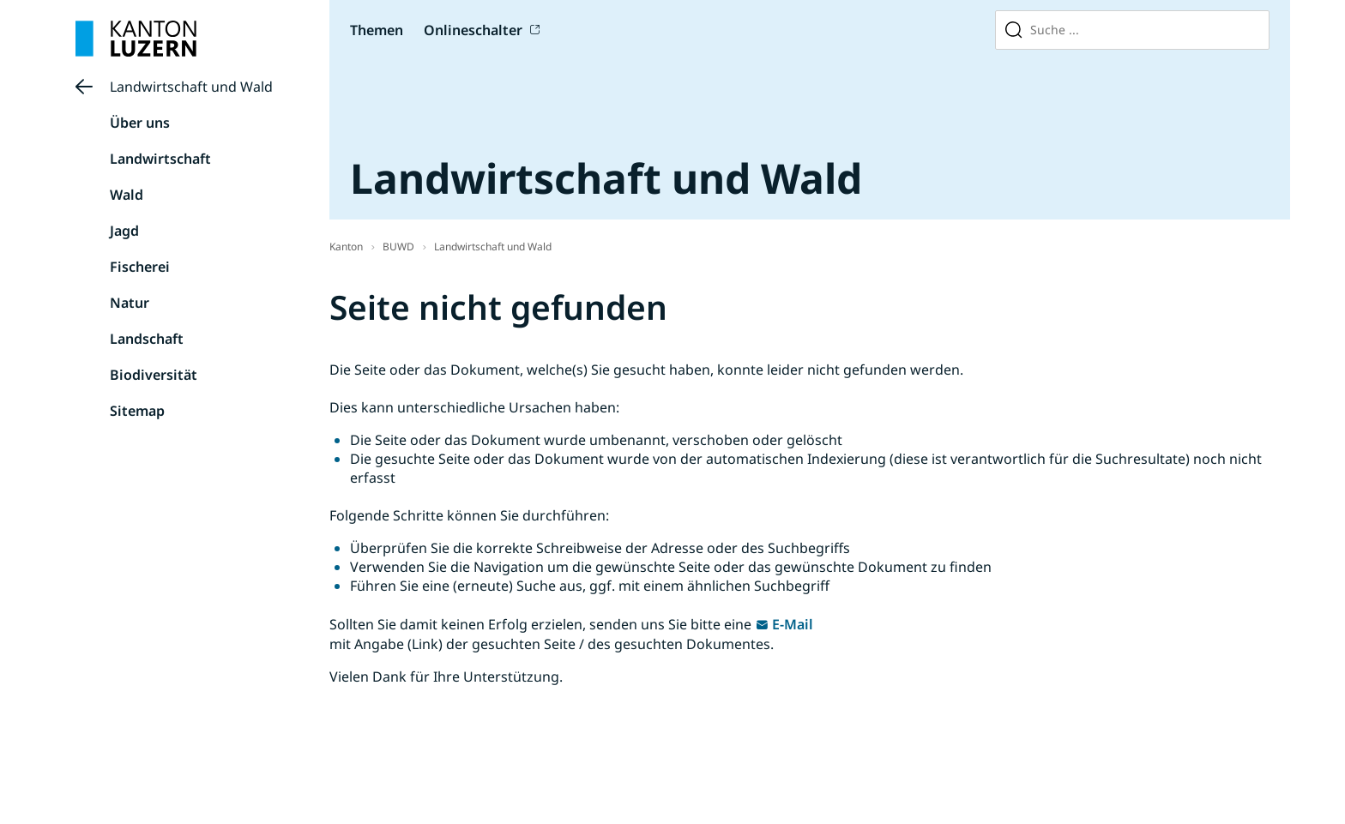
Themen (376, 30)
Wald (126, 194)
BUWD (398, 246)
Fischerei (140, 266)
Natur (129, 302)
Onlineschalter (473, 30)
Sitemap (137, 410)
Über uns (140, 122)
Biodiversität (153, 374)
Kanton (346, 246)
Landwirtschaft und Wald (191, 86)
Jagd (124, 230)
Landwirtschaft (160, 158)
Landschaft (147, 338)
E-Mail (792, 624)
